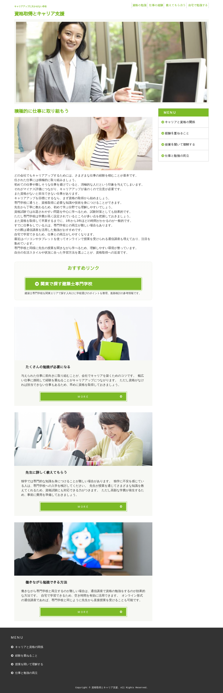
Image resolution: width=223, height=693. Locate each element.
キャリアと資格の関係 (180, 122)
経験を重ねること (177, 133)
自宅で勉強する (198, 5)
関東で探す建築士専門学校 (66, 284)
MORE (83, 396)
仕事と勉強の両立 (177, 155)
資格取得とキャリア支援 (39, 13)
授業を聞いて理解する (180, 144)
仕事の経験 (156, 5)
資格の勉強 (139, 5)
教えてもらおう (176, 5)
